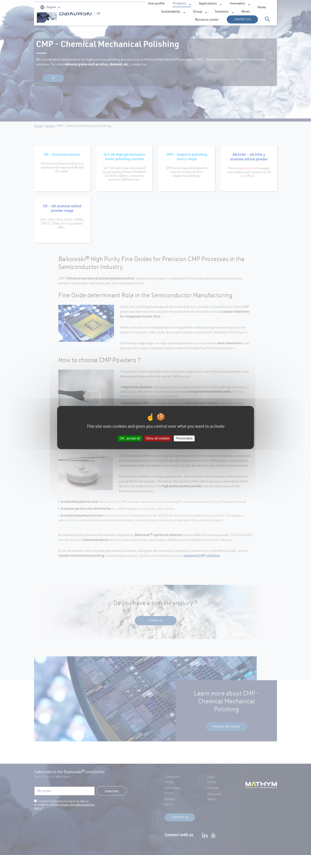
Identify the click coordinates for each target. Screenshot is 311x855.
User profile (231, 7)
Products (97, 20)
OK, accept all (130, 438)
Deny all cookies (158, 438)
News (173, 7)
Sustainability (185, 20)
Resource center (197, 7)
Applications (125, 20)
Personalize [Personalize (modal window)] (184, 438)
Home (130, 7)
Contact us (242, 19)
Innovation (155, 20)
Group (212, 20)
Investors (151, 8)
